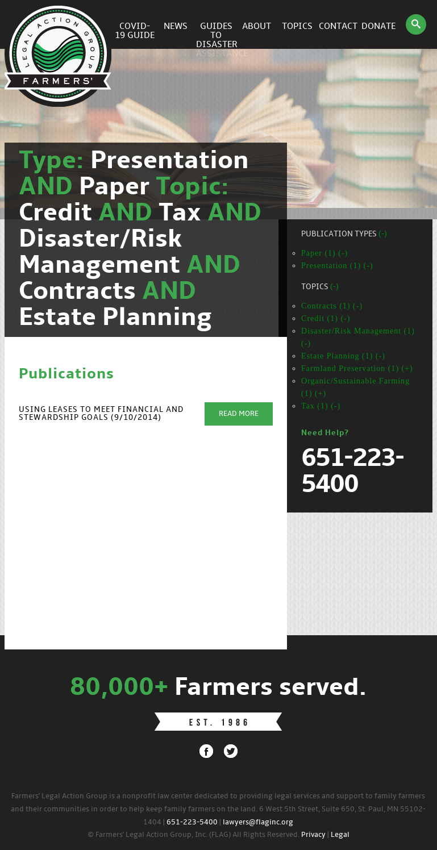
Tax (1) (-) (320, 406)
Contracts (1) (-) (332, 306)
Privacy (313, 835)
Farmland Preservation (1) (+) (357, 368)
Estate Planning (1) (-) (343, 356)
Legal (340, 835)
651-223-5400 (192, 822)
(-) (382, 234)
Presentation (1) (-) (337, 265)
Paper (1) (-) (324, 253)
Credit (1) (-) (325, 318)
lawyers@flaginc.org (258, 822)
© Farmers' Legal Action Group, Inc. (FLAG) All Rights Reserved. (193, 835)
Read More (239, 414)
